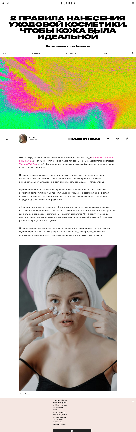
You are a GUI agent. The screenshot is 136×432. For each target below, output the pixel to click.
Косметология (36, 53)
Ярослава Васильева (33, 138)
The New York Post (28, 164)
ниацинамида (26, 161)
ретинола (108, 157)
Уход (4, 53)
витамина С (97, 157)
